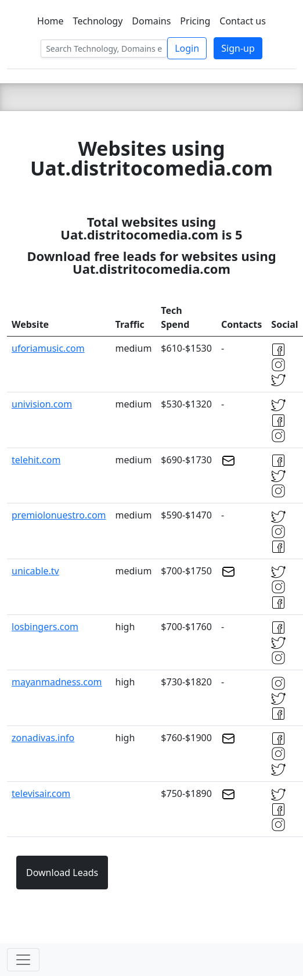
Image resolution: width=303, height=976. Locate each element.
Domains (151, 21)
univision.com (42, 404)
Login (187, 48)
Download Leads (62, 872)
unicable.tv (35, 570)
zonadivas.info (43, 737)
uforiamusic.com (48, 348)
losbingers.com (45, 626)
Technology (98, 21)
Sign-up (238, 48)
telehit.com (36, 459)
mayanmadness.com (57, 681)
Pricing (195, 21)
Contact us (242, 21)
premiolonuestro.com (59, 515)
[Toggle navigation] (23, 959)
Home (50, 21)
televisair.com (41, 793)
